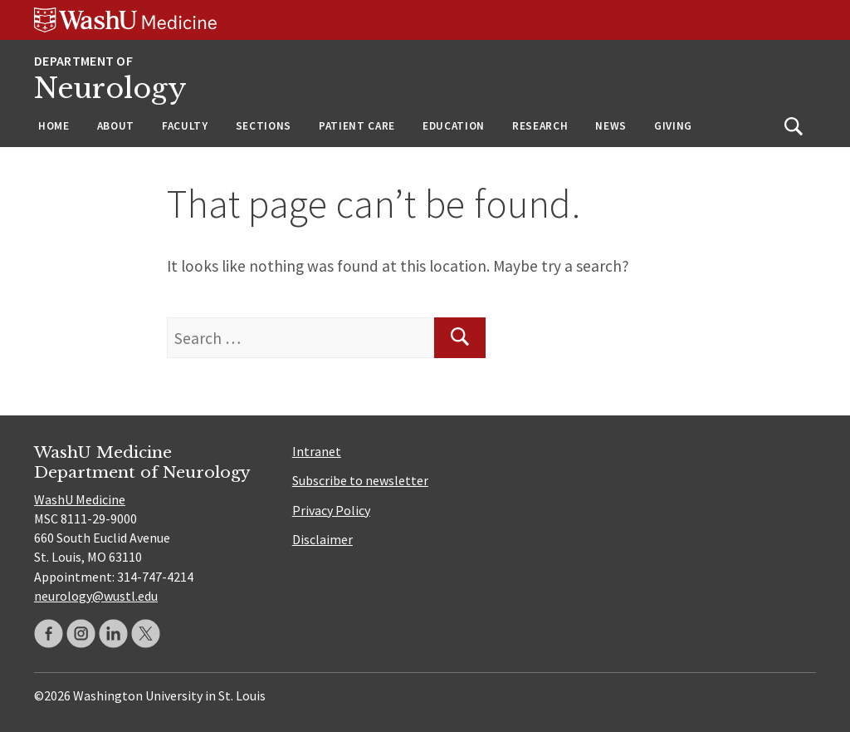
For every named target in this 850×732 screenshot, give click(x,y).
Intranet (316, 451)
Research (540, 126)
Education (454, 126)
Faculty (185, 126)
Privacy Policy (331, 510)
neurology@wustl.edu (96, 595)
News (611, 126)
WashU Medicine (79, 499)
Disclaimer (322, 539)
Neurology (110, 88)
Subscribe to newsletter (360, 480)
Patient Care (357, 126)
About (115, 126)
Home (54, 126)
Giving (673, 126)
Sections (263, 126)
